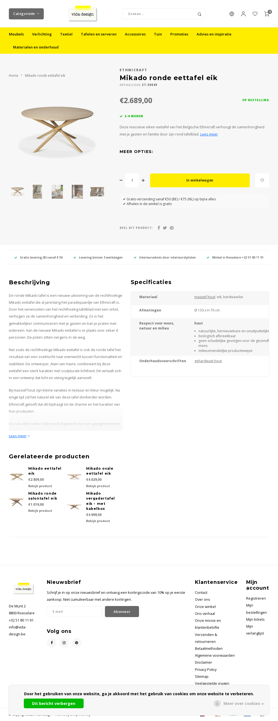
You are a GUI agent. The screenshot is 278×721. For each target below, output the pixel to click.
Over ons (202, 599)
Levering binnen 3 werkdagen (98, 257)
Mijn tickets (255, 619)
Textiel (66, 34)
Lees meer (209, 134)
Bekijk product (40, 486)
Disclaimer (203, 662)
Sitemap (201, 676)
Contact (201, 592)
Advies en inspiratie (214, 34)
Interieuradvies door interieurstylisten (165, 257)
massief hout (204, 297)
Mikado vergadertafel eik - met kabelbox (100, 501)
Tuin (158, 34)
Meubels (16, 34)
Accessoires (135, 34)
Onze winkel (205, 607)
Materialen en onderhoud (36, 47)
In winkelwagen (199, 180)
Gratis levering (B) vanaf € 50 (38, 257)
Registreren (256, 598)
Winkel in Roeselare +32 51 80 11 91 (235, 257)
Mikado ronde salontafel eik (42, 496)
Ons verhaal (205, 614)
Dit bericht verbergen (53, 703)
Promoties (179, 34)
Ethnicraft (133, 70)
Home (13, 75)
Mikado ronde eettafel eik (45, 75)
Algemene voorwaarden (215, 655)
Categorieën (26, 13)
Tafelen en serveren (99, 34)
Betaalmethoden (209, 648)
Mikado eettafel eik (44, 471)
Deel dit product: (136, 228)
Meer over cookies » (243, 703)
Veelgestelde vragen (212, 683)
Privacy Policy (206, 670)
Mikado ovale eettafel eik (99, 471)
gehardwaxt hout (208, 361)
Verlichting (42, 34)
